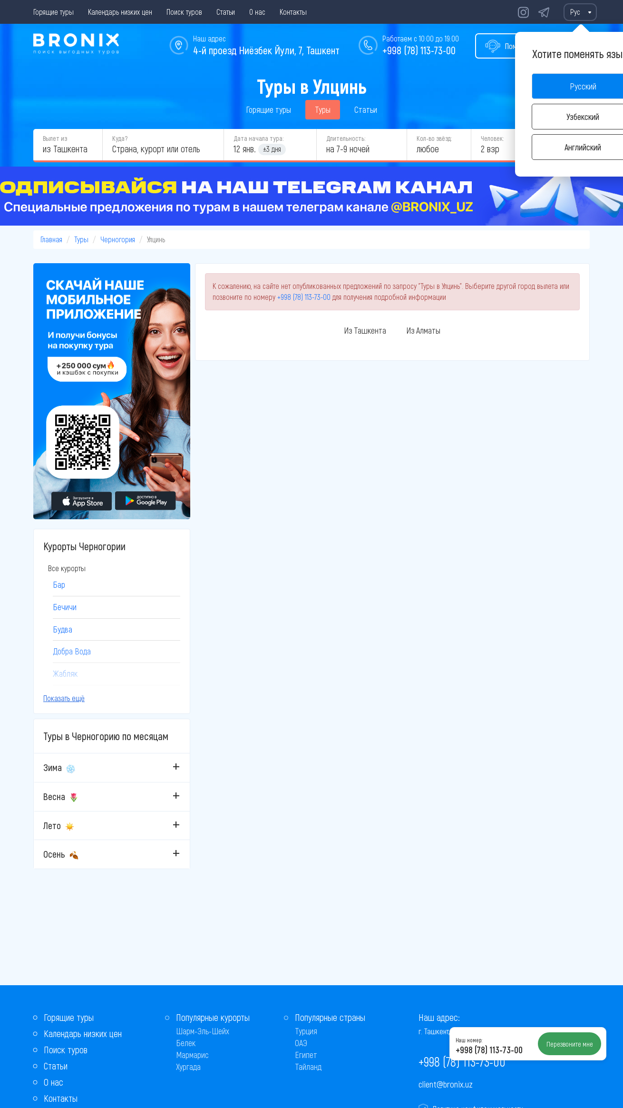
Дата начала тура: (258, 138)
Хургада (188, 1066)
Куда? (119, 138)
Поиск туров (184, 11)
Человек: (492, 138)
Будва (62, 629)
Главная (51, 239)
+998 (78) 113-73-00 (419, 50)
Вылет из (55, 138)
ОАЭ (301, 1043)
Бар (59, 584)
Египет (306, 1054)
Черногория (117, 239)
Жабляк (65, 673)
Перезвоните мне (569, 1043)
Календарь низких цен (120, 11)
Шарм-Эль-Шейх (202, 1031)
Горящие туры (53, 11)
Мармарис (192, 1054)
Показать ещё (64, 697)
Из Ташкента (365, 330)
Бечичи (65, 607)
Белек (185, 1043)
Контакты (293, 11)
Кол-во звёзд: (434, 138)
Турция (306, 1031)
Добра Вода (72, 651)
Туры (323, 109)
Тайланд (308, 1066)
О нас (257, 11)
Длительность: (345, 138)
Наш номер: (469, 1040)
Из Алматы (423, 330)
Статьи (225, 11)
